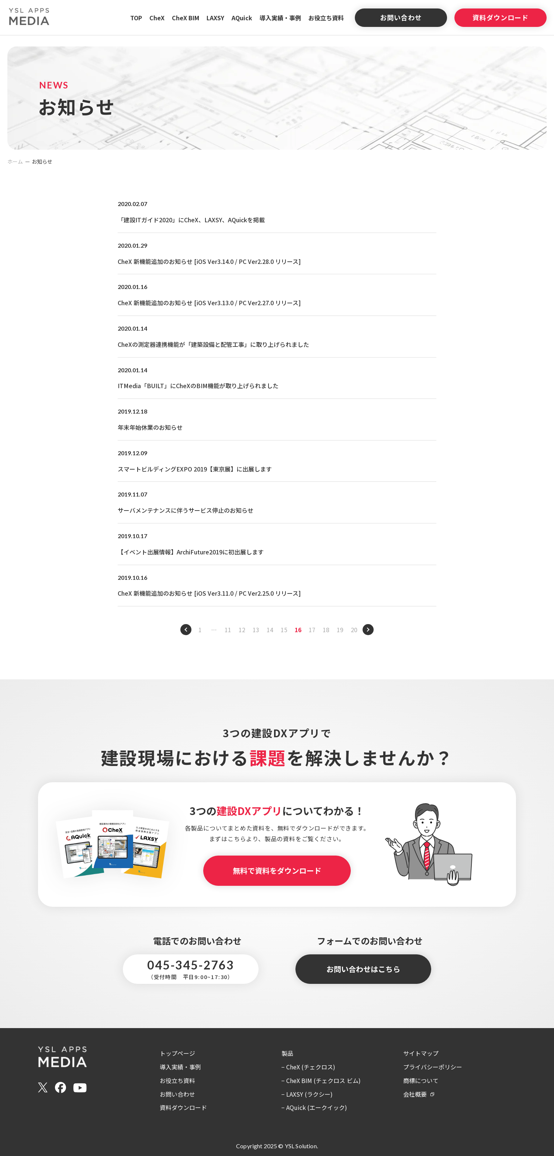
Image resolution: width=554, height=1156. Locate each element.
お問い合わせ (401, 17)
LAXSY (215, 17)
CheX (157, 17)
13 (256, 629)
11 (228, 629)
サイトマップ (421, 1053)
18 (326, 629)
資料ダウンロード (500, 17)
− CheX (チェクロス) (308, 1066)
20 (354, 629)
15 (284, 629)
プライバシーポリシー (432, 1066)
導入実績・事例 (280, 17)
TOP (136, 17)
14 (270, 629)
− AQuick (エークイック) (314, 1107)
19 (340, 629)
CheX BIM (185, 17)
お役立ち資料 (326, 17)
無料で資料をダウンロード (277, 870)
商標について (421, 1080)
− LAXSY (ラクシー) (307, 1094)
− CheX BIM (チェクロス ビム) (321, 1080)
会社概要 (415, 1094)
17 (312, 629)
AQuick (242, 17)
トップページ (177, 1053)
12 (242, 629)
